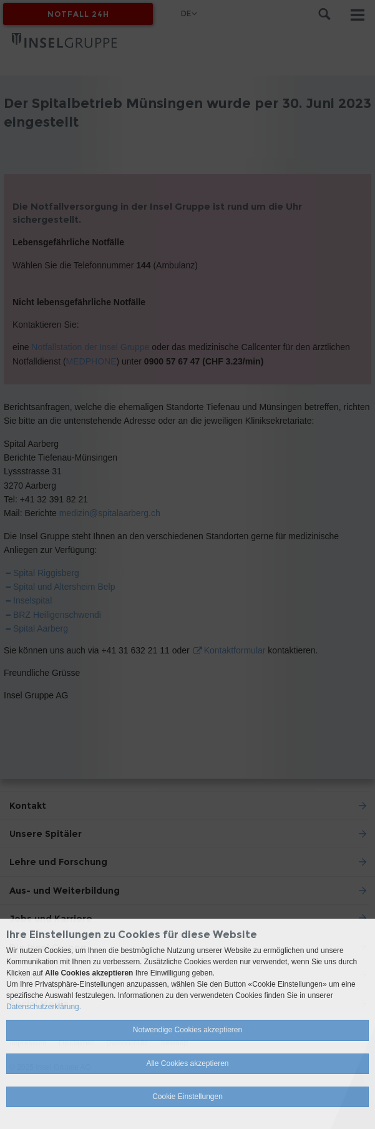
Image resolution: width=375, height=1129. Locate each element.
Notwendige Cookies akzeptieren (187, 1029)
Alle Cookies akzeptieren (187, 1063)
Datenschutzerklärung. (43, 1006)
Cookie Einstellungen (187, 1096)
